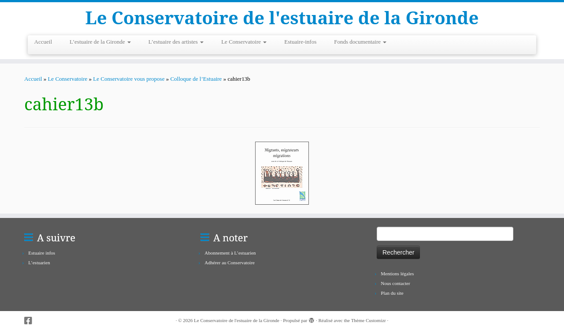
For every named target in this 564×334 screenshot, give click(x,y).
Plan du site (392, 293)
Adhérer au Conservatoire (229, 262)
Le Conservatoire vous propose (128, 78)
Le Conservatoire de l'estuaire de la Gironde (282, 17)
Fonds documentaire (360, 41)
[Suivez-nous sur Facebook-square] (31, 321)
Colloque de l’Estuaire (196, 78)
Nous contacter (395, 283)
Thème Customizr (368, 320)
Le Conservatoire (244, 41)
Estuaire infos (41, 252)
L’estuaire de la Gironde (100, 41)
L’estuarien (39, 262)
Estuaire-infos (300, 41)
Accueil (43, 41)
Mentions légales (397, 273)
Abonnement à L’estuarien (230, 252)
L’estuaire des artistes (176, 41)
